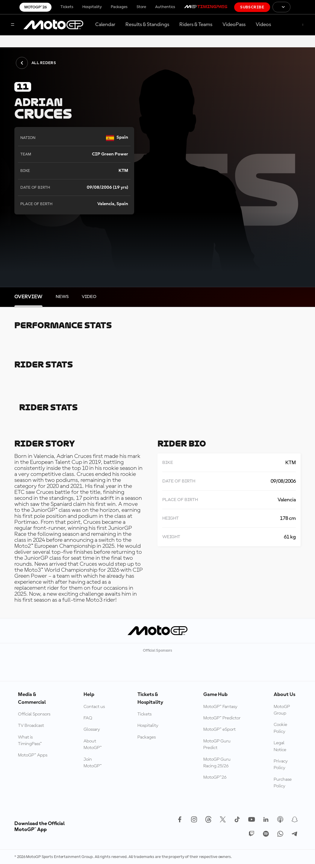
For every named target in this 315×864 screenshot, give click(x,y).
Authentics (165, 7)
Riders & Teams (195, 24)
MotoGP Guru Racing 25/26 (217, 762)
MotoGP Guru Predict (217, 744)
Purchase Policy (283, 783)
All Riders (36, 63)
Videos (263, 24)
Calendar (105, 24)
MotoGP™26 (35, 7)
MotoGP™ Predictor (221, 718)
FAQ (88, 718)
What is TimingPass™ (30, 740)
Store (141, 7)
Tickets (66, 7)
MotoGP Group (282, 710)
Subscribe (252, 7)
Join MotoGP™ (93, 762)
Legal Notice (280, 746)
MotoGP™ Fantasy (220, 706)
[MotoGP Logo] (53, 25)
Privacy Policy (281, 764)
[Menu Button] (12, 25)
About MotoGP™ (93, 744)
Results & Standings (147, 24)
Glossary (92, 729)
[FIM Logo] (303, 7)
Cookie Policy (280, 728)
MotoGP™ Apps (32, 755)
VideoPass (234, 24)
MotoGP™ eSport (219, 729)
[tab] (28, 297)
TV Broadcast (31, 725)
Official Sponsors (34, 714)
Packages (119, 7)
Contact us (94, 706)
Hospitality (92, 7)
